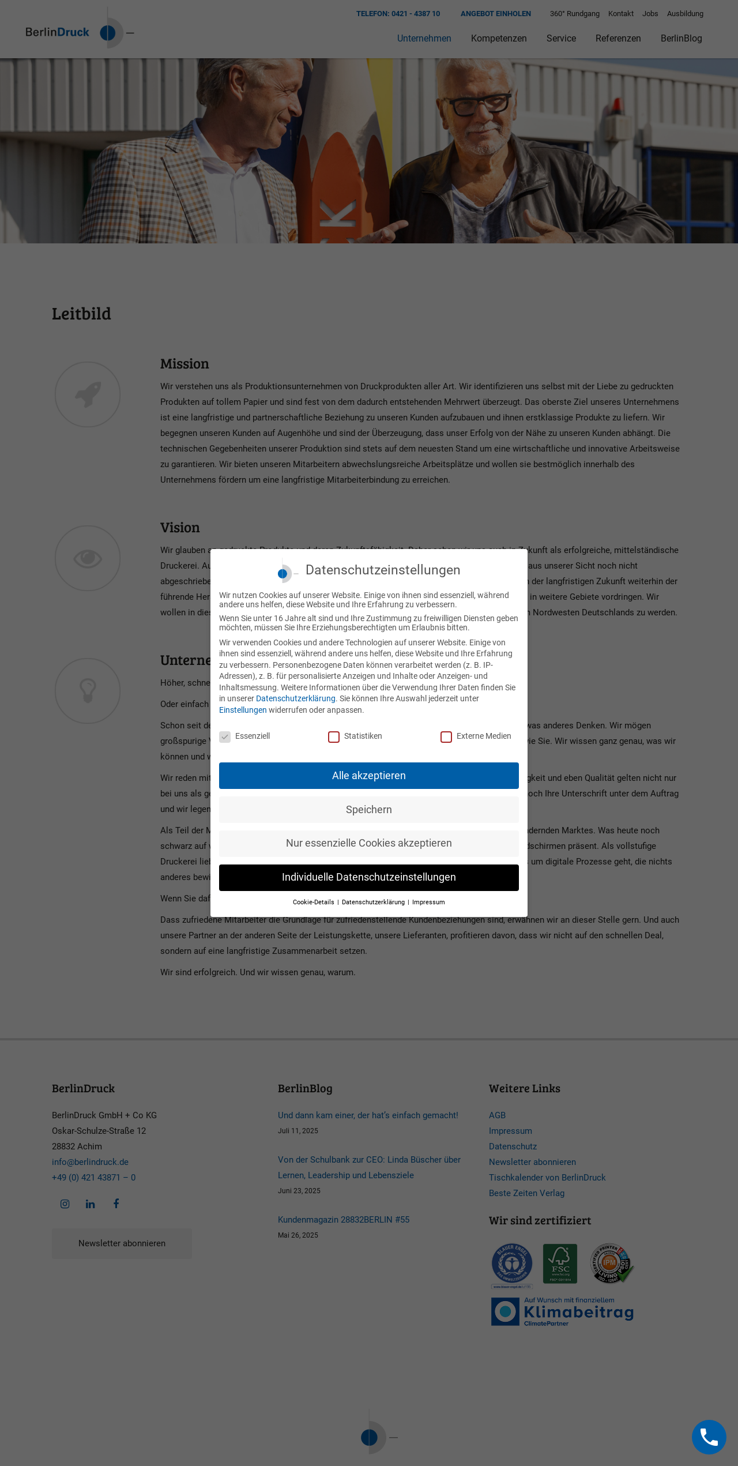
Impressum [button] (428, 902)
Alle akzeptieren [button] (369, 775)
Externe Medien (475, 735)
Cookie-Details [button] (314, 902)
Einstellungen (243, 710)
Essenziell (244, 735)
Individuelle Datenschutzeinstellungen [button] (369, 877)
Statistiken (355, 735)
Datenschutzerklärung (296, 698)
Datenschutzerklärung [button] (374, 902)
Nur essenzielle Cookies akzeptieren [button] (369, 843)
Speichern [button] (369, 809)
